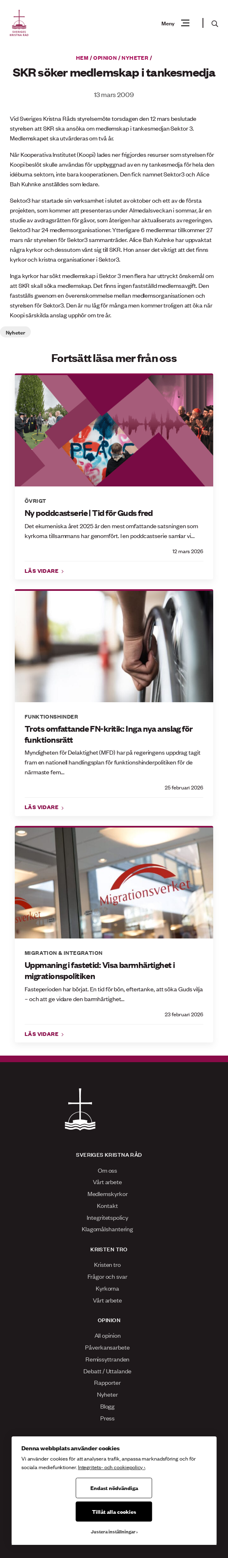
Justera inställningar (113, 1531)
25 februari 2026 (184, 787)
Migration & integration (63, 952)
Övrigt (35, 500)
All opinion (107, 1335)
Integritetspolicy (107, 1217)
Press (107, 1417)
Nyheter (135, 57)
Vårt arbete (107, 1181)
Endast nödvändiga (114, 1487)
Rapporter (107, 1382)
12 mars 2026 (188, 551)
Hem (82, 57)
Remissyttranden (107, 1358)
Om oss (107, 1170)
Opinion (105, 57)
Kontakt (107, 1205)
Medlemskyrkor (108, 1193)
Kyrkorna (107, 1288)
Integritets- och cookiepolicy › (111, 1467)
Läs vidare (42, 570)
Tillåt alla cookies (114, 1511)
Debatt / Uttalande (107, 1370)
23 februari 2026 (184, 1014)
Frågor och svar (107, 1276)
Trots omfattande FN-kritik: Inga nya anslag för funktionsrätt (109, 734)
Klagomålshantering (107, 1228)
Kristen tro (107, 1264)
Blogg (107, 1406)
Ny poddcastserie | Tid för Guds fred (89, 512)
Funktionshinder (51, 716)
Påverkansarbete (107, 1347)
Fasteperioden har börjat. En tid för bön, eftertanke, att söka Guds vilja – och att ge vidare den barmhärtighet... (114, 993)
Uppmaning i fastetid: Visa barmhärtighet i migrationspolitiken (100, 970)
